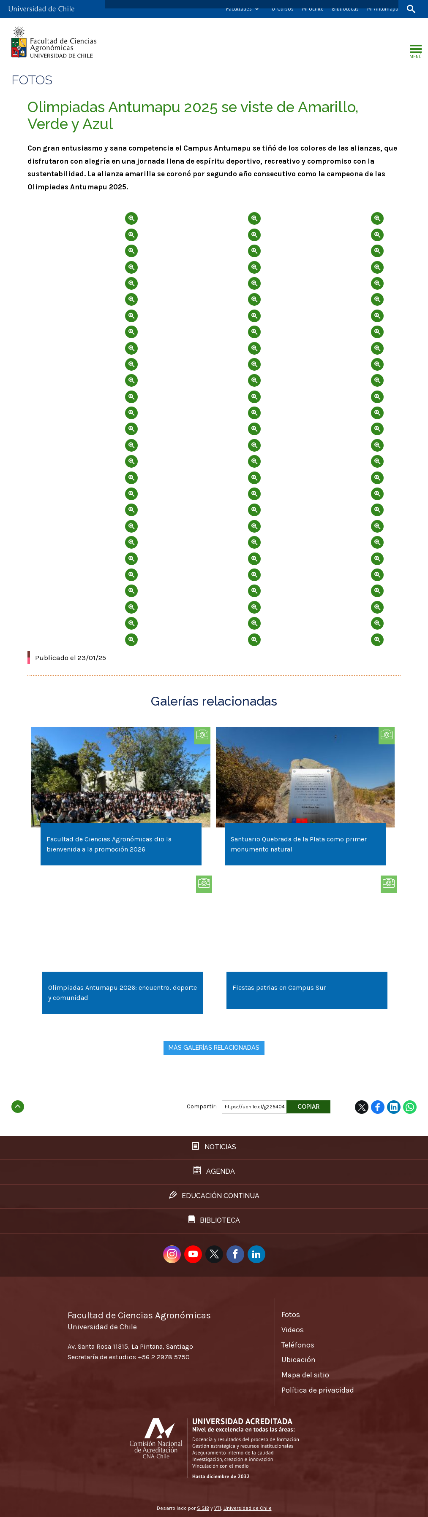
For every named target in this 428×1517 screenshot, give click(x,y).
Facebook (377, 1107)
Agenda (214, 1171)
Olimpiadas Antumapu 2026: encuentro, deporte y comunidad (122, 992)
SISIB (203, 1508)
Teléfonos (297, 1345)
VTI (217, 1508)
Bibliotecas (345, 8)
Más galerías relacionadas (214, 1047)
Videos (292, 1329)
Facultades (239, 8)
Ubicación (298, 1359)
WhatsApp (410, 1107)
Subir (17, 1104)
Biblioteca (214, 1219)
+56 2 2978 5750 (164, 1357)
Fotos (290, 1314)
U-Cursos (283, 8)
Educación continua (214, 1195)
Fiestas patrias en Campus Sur (279, 987)
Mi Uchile (313, 8)
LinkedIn (394, 1107)
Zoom (85, 212)
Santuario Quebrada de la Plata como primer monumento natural (299, 844)
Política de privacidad (317, 1390)
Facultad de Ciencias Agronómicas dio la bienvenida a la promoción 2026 (109, 844)
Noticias (214, 1146)
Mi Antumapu (382, 8)
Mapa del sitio (305, 1375)
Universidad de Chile (248, 1508)
